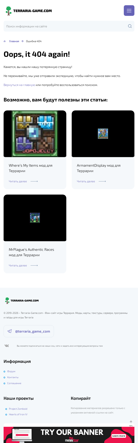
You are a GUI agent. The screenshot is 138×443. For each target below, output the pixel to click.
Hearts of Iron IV (18, 414)
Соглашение (14, 382)
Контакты (13, 377)
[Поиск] (129, 26)
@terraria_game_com (32, 331)
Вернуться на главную (19, 84)
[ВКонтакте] (6, 346)
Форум (11, 371)
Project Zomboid (18, 408)
